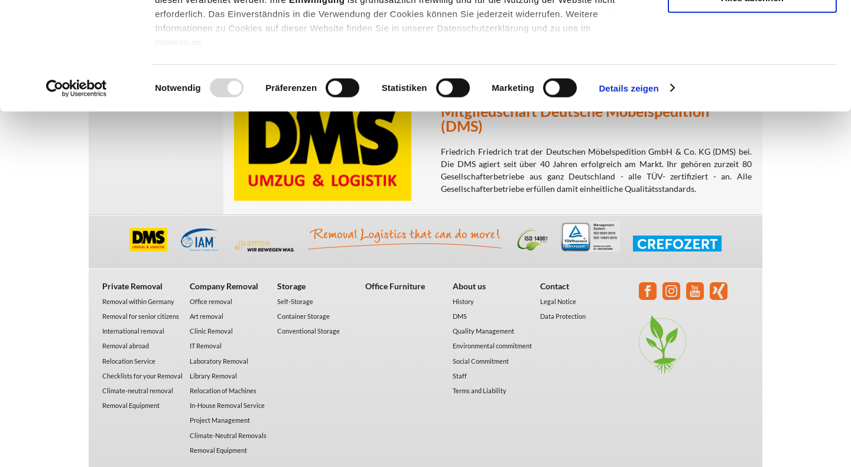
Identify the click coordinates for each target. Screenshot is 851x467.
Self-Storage (295, 301)
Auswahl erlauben (752, 64)
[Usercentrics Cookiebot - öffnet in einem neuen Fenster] (76, 189)
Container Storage (303, 316)
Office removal (211, 301)
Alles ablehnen (752, 98)
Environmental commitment (492, 346)
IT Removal (206, 346)
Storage (291, 286)
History (463, 301)
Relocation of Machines (223, 390)
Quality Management (483, 331)
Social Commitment (481, 361)
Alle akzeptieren (752, 29)
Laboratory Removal (219, 361)
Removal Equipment (131, 405)
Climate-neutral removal (137, 390)
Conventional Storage (308, 331)
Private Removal (132, 286)
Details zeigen (628, 189)
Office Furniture (395, 286)
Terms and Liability (479, 390)
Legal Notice (558, 301)
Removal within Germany (138, 301)
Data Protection (563, 316)
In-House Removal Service (227, 405)
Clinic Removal (211, 331)
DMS (460, 316)
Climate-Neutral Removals (228, 435)
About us (469, 286)
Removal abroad (125, 346)
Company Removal (224, 286)
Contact (554, 286)
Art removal (206, 316)
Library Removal (213, 376)
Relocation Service (128, 361)
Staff (460, 376)
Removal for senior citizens (140, 316)
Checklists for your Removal (142, 376)
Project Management (220, 420)
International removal (133, 331)
